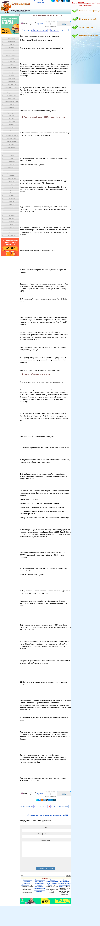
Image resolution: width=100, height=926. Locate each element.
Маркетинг (11, 130)
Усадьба (11, 210)
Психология (11, 181)
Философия (11, 218)
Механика (11, 155)
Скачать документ (64, 23)
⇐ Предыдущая (25, 30)
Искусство (11, 104)
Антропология (11, 44)
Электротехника (11, 235)
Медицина (11, 144)
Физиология (11, 215)
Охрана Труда (11, 161)
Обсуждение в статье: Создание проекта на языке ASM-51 (47, 815)
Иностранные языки (11, 95)
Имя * (46, 827)
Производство (11, 175)
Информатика (11, 98)
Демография (11, 81)
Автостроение (11, 41)
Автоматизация (11, 38)
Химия (11, 224)
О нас (43, 1)
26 (57, 30)
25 (54, 30)
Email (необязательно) (45, 834)
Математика (11, 133)
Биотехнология (11, 61)
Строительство (11, 198)
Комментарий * (46, 840)
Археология (11, 47)
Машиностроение (11, 141)
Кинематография (11, 110)
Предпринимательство (11, 55)
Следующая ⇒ (63, 30)
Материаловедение (11, 138)
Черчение (11, 227)
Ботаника (11, 64)
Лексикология (11, 121)
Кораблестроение (11, 113)
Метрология (11, 153)
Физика (11, 212)
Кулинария (11, 115)
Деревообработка (11, 84)
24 (52, 30)
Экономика (11, 232)
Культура (11, 118)
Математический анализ (11, 135)
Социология (12, 190)
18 (35, 30)
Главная (36, 1)
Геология (11, 75)
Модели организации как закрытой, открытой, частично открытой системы (64, 883)
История (11, 107)
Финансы (11, 221)
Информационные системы (11, 101)
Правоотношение (11, 170)
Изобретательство (11, 93)
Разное (11, 187)
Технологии (11, 204)
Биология (11, 58)
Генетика (11, 70)
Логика (11, 127)
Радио (11, 184)
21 (43, 30)
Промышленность (11, 178)
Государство (11, 78)
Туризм (11, 207)
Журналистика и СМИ (11, 87)
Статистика (11, 195)
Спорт (11, 192)
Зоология (11, 90)
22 (46, 30)
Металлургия (11, 150)
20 (40, 30)
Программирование (11, 172)
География (11, 73)
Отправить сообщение (45, 868)
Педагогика (11, 164)
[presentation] (35, 862)
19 (37, 30)
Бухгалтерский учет (11, 67)
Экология (11, 230)
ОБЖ (11, 158)
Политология (11, 167)
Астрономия (11, 53)
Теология (11, 201)
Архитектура (11, 50)
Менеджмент (11, 147)
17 (32, 30)
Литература (11, 124)
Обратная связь (40, 2)
